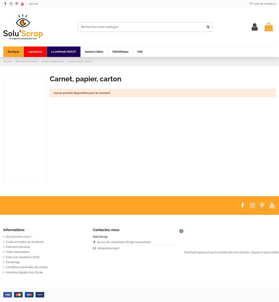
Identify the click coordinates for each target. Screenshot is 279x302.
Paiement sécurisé (18, 247)
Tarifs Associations (18, 252)
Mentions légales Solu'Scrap (24, 272)
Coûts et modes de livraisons (25, 242)
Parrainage (13, 262)
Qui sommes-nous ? (19, 236)
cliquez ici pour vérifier (264, 252)
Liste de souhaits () (262, 3)
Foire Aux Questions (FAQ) (22, 257)
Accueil (33, 3)
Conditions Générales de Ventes (27, 267)
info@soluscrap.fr (108, 248)
